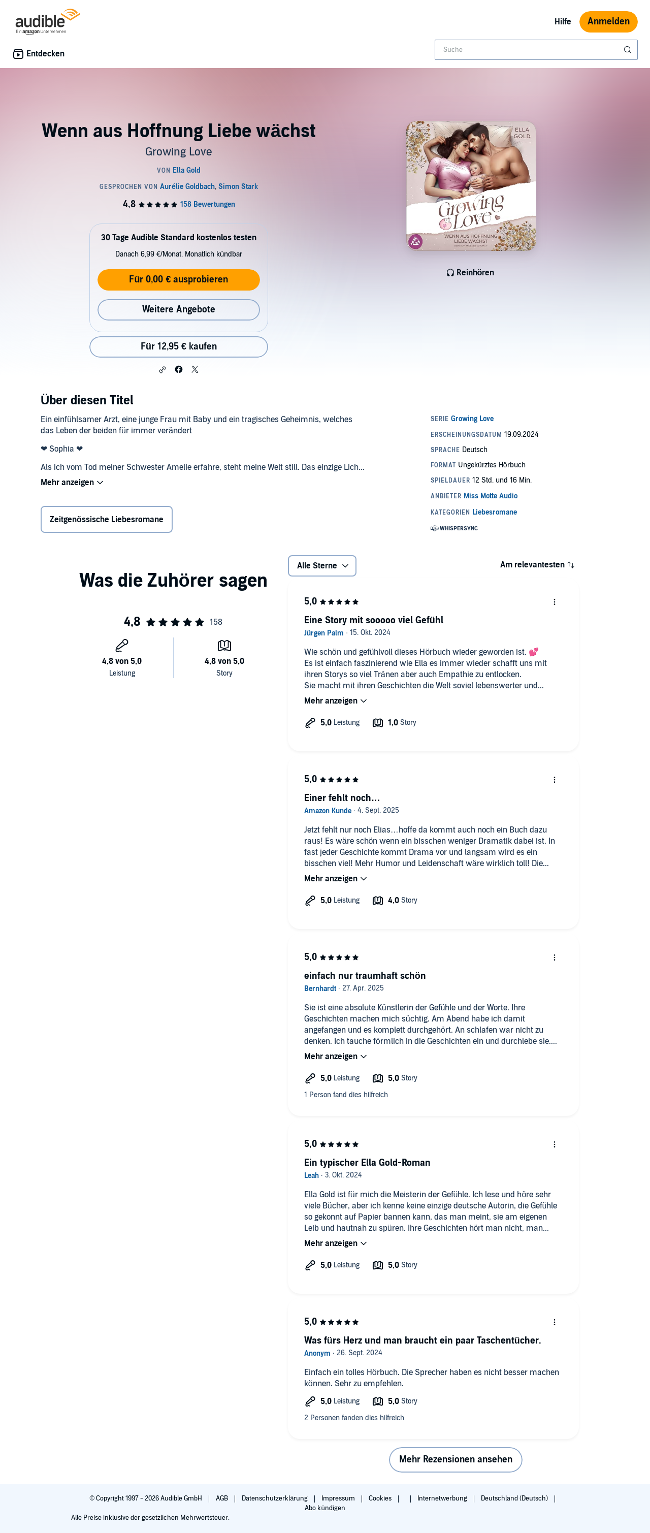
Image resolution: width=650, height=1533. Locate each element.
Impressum (338, 1498)
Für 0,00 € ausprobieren (178, 279)
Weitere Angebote (178, 309)
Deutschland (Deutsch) (515, 1498)
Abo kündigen (325, 1508)
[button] (162, 370)
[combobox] (536, 50)
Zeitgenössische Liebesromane (107, 520)
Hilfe (563, 22)
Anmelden (609, 21)
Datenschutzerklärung (275, 1498)
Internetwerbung (443, 1498)
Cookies (381, 1498)
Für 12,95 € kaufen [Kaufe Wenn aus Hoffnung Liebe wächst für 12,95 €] (179, 346)
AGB (223, 1498)
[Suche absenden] (629, 50)
